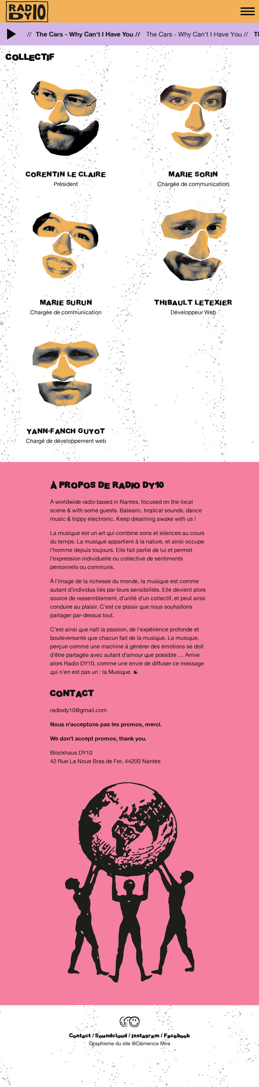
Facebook (177, 1035)
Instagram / (146, 1035)
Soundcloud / (112, 1035)
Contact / (81, 1035)
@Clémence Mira (151, 1043)
